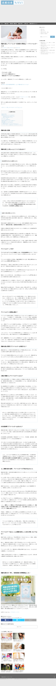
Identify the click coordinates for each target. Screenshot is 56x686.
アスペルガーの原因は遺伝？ (6, 119)
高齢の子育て (20, 23)
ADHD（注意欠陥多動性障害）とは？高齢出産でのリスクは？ (15, 84)
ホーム (2, 23)
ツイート (18, 620)
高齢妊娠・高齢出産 (13, 23)
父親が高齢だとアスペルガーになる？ (7, 121)
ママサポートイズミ (23, 97)
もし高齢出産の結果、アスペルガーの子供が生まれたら (10, 123)
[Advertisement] (28, 13)
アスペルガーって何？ (5, 118)
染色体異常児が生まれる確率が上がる (8, 116)
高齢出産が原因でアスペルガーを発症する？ (8, 120)
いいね (7, 620)
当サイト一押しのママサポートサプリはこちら (12, 107)
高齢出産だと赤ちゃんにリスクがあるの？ (8, 115)
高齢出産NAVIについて (33, 23)
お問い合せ (26, 23)
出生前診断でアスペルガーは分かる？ (7, 122)
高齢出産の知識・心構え (45, 32)
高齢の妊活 (6, 23)
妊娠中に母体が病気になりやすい (8, 117)
